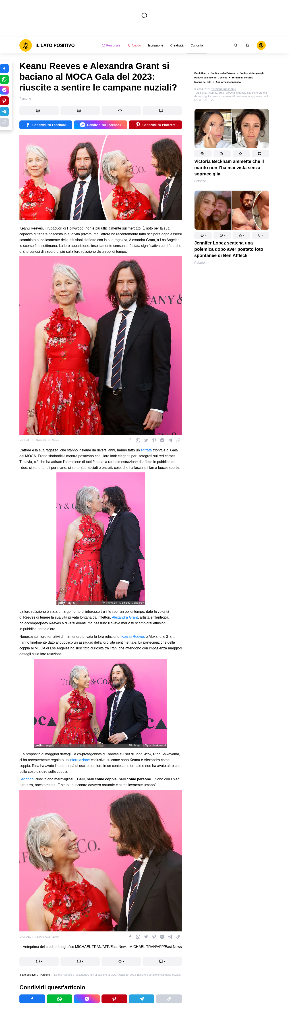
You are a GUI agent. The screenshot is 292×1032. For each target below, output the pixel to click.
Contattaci (200, 73)
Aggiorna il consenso (228, 82)
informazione (79, 760)
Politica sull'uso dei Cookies (210, 77)
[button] (203, 153)
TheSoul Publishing (223, 89)
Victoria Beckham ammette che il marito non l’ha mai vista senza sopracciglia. (229, 167)
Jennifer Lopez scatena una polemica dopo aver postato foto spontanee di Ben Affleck (228, 249)
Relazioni (200, 262)
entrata (146, 450)
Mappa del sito (202, 82)
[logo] (47, 45)
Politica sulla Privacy (223, 73)
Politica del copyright (252, 73)
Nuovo (134, 45)
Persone (200, 181)
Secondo (26, 779)
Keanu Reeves (133, 636)
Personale (111, 45)
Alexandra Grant (125, 617)
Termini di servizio (242, 77)
